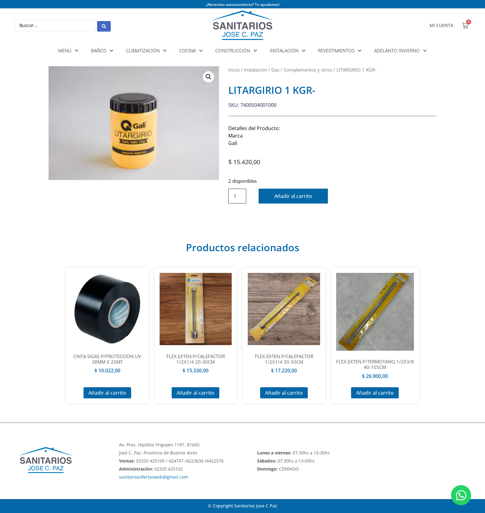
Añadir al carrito (294, 196)
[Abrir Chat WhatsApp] (461, 495)
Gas (275, 70)
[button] (208, 76)
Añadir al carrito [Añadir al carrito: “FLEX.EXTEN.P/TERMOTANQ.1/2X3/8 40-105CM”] (375, 392)
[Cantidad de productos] (237, 196)
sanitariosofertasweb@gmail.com (153, 477)
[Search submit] (104, 25)
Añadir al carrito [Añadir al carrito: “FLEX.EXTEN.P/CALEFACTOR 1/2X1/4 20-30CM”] (195, 392)
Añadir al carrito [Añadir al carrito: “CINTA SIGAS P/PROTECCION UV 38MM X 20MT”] (107, 392)
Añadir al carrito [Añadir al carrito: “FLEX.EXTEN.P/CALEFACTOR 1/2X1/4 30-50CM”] (284, 392)
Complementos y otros (308, 70)
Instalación (255, 70)
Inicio (234, 70)
